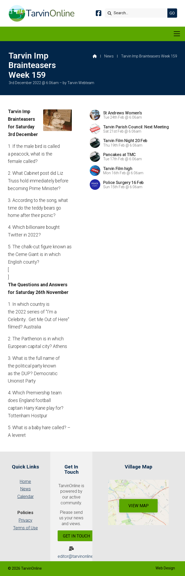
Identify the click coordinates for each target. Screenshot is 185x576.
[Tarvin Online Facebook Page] (98, 14)
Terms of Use (25, 527)
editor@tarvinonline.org (79, 556)
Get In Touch (76, 536)
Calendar (25, 496)
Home (25, 481)
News (109, 56)
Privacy (25, 520)
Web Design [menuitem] (165, 568)
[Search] (137, 13)
